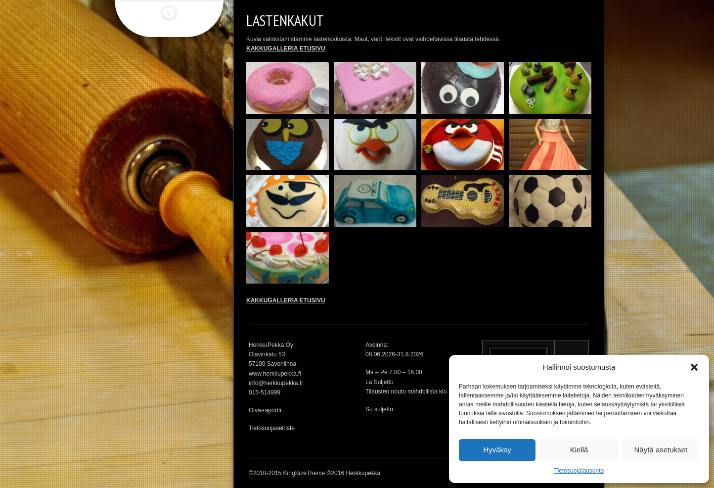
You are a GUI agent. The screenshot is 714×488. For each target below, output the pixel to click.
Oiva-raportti (265, 410)
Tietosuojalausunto (579, 470)
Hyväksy (497, 449)
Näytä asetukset (661, 449)
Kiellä (579, 449)
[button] (694, 367)
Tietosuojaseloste (272, 428)
